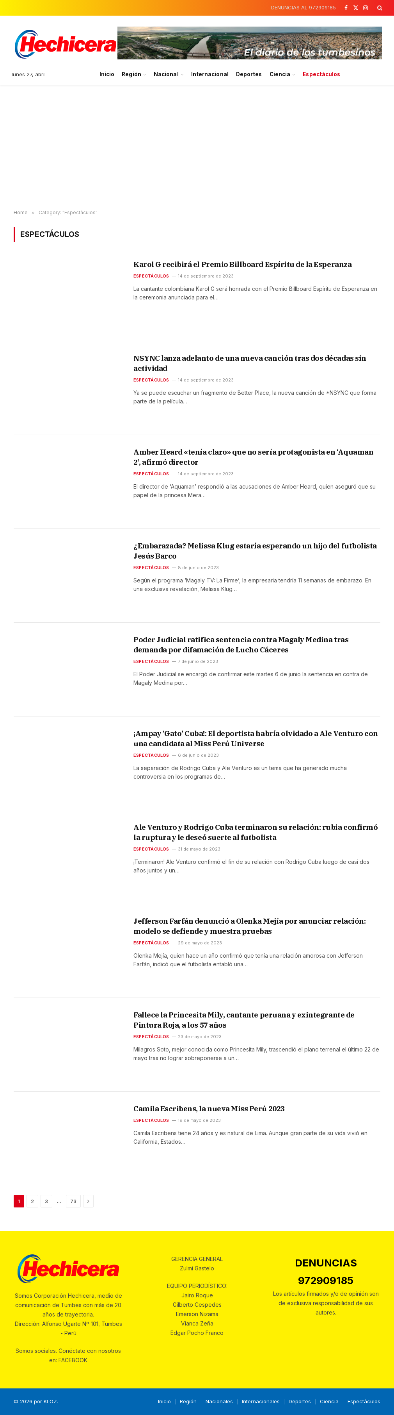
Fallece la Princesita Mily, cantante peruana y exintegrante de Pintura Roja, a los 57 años (244, 1020)
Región (131, 74)
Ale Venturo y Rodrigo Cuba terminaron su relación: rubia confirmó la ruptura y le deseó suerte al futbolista (255, 832)
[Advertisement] (197, 147)
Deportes (249, 74)
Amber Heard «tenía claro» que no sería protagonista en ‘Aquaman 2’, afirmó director (253, 457)
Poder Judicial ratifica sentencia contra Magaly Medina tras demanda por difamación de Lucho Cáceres (240, 644)
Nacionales (219, 1401)
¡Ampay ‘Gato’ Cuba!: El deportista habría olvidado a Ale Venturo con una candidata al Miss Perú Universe (255, 738)
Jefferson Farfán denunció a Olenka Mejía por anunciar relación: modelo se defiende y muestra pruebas (249, 926)
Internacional (210, 74)
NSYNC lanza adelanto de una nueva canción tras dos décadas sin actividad (249, 363)
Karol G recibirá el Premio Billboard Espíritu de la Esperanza (242, 264)
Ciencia (280, 74)
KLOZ (50, 1401)
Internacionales (261, 1401)
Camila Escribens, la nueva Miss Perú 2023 (209, 1108)
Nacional (166, 74)
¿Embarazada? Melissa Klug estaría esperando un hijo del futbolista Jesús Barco (255, 551)
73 (73, 1201)
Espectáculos (321, 74)
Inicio (106, 74)
